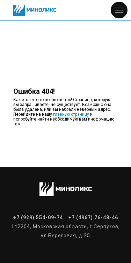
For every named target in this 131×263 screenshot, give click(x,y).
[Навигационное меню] (119, 10)
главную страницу (71, 114)
